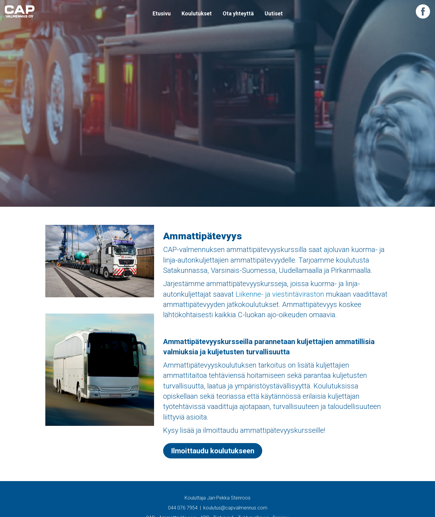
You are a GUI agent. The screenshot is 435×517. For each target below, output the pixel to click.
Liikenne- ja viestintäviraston (280, 294)
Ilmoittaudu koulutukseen (212, 451)
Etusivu (162, 13)
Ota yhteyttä (238, 13)
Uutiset (274, 13)
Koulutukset (197, 13)
